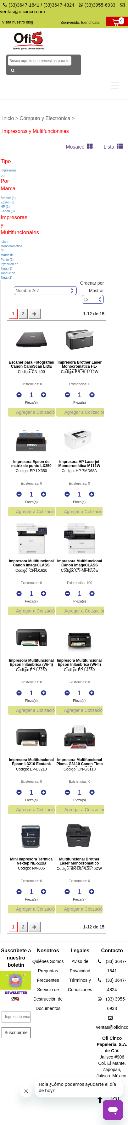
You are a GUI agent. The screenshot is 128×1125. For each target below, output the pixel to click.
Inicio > (11, 118)
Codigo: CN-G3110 (80, 769)
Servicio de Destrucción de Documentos (48, 999)
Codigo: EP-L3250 (31, 670)
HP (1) (5, 206)
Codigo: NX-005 (31, 868)
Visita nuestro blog (17, 22)
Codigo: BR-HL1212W (79, 372)
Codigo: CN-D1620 (31, 571)
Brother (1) (8, 198)
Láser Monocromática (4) (11, 246)
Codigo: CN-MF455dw (79, 571)
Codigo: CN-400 (31, 372)
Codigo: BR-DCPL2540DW (79, 869)
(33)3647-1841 (23, 5)
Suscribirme (16, 1032)
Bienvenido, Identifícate (80, 22)
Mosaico (81, 147)
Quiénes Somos (48, 961)
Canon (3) (7, 211)
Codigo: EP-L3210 (31, 769)
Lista (115, 147)
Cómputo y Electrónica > (47, 118)
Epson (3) (7, 202)
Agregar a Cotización (36, 412)
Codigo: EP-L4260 (79, 670)
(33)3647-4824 (58, 5)
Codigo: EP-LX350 (31, 471)
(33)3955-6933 (97, 5)
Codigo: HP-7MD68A (79, 471)
